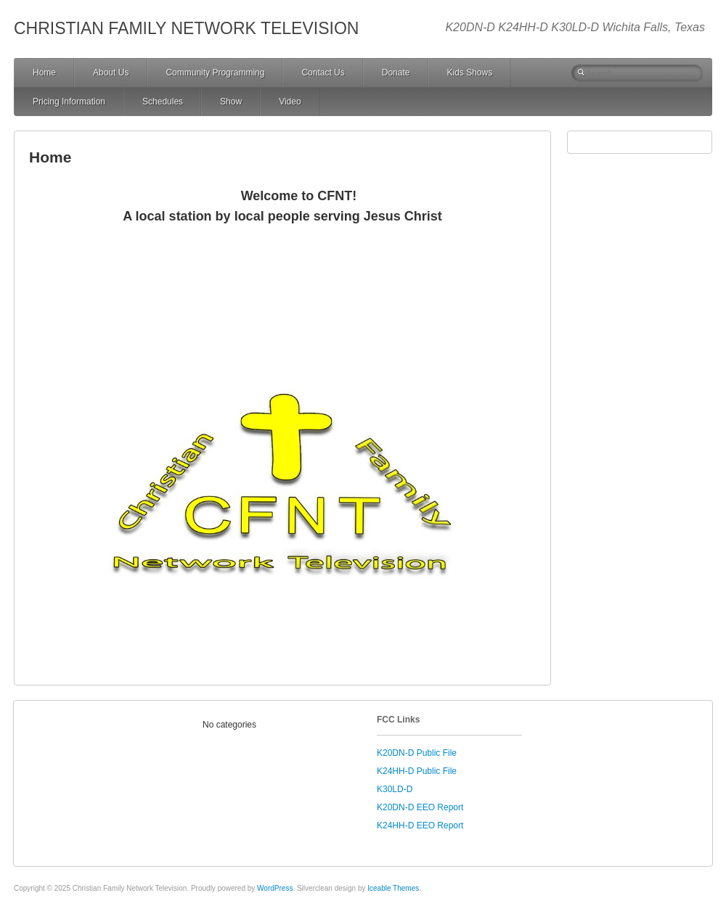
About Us (111, 72)
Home (44, 72)
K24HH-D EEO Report (420, 825)
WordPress (275, 888)
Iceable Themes (393, 888)
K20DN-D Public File (417, 753)
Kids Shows (469, 72)
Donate (396, 72)
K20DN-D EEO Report (420, 807)
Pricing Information (69, 101)
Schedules (162, 101)
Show (231, 101)
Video (290, 101)
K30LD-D (394, 789)
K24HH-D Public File (417, 771)
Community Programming (215, 72)
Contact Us (322, 72)
